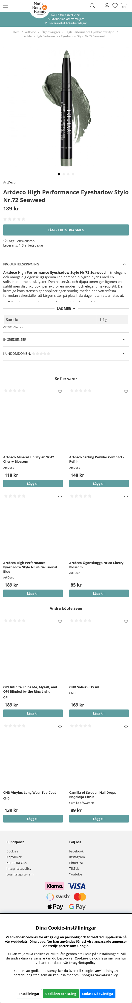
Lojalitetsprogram (20, 874)
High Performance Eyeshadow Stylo (90, 32)
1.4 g (103, 319)
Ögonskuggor (51, 32)
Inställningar (29, 993)
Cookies (12, 851)
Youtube (75, 874)
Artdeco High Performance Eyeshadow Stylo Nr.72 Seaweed (64, 36)
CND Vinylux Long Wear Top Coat (29, 792)
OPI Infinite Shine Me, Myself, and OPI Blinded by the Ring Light (30, 689)
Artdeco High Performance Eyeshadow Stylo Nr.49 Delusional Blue (30, 567)
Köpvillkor (14, 857)
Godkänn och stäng (60, 993)
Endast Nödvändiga (97, 993)
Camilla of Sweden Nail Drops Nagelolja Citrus (92, 794)
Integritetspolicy (18, 868)
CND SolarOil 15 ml (84, 687)
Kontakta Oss (16, 863)
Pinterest (76, 863)
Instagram (77, 857)
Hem (16, 32)
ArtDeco (30, 32)
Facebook (76, 851)
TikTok (74, 868)
